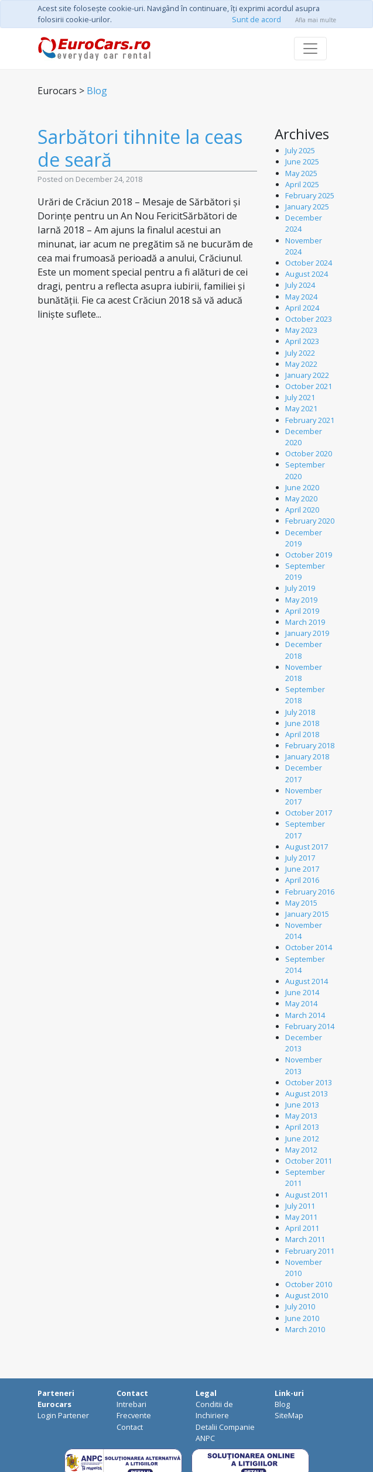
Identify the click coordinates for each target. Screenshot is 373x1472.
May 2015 (301, 902)
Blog (97, 90)
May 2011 (301, 1217)
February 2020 (309, 520)
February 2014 (309, 1026)
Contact (130, 1427)
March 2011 (305, 1239)
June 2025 (302, 161)
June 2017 (302, 869)
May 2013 (301, 1115)
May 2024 (301, 296)
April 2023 (302, 341)
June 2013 (302, 1104)
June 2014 (302, 992)
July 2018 (300, 712)
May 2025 (301, 173)
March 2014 (305, 1015)
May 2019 (301, 599)
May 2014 (301, 1003)
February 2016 (309, 891)
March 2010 (305, 1329)
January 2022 (307, 375)
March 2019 (305, 622)
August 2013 (306, 1093)
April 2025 (302, 184)
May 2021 (301, 408)
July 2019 (300, 588)
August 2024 (306, 274)
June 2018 (302, 723)
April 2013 (302, 1127)
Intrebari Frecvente (134, 1410)
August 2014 (306, 981)
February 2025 (309, 195)
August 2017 (306, 846)
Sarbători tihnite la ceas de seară (139, 147)
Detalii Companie (225, 1427)
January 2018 (307, 756)
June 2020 (302, 487)
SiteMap (289, 1415)
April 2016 (302, 880)
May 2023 (301, 330)
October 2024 (308, 262)
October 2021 (308, 386)
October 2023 (308, 319)
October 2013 (308, 1082)
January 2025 (307, 206)
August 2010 (306, 1295)
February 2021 (309, 420)
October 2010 (308, 1284)
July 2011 (300, 1206)
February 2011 (309, 1251)
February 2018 (309, 745)
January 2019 (307, 633)
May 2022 (301, 364)
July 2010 (300, 1306)
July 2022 (300, 353)
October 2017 (308, 812)
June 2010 (302, 1318)
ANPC (205, 1438)
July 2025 (300, 150)
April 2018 (302, 734)
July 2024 (300, 285)
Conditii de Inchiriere (214, 1410)
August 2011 (306, 1194)
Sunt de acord (256, 19)
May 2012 (301, 1149)
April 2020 (302, 509)
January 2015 (307, 914)
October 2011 (308, 1160)
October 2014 (308, 947)
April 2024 (302, 307)
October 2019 (308, 554)
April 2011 (302, 1228)
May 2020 (301, 498)
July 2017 (300, 857)
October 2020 (308, 453)
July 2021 (300, 397)
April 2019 (302, 611)
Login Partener (63, 1415)
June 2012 (302, 1138)
